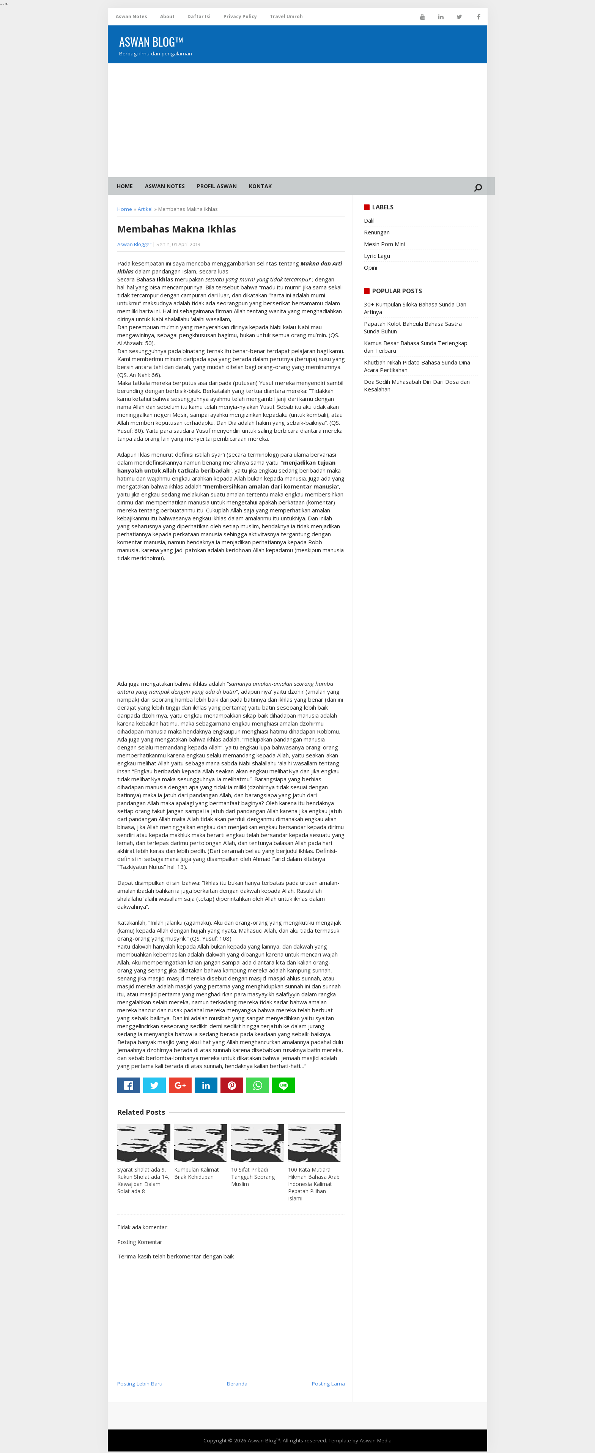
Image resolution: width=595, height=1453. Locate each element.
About (167, 16)
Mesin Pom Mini (384, 245)
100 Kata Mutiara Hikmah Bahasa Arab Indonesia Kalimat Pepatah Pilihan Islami (314, 1185)
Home (125, 186)
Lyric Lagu (377, 257)
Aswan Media (376, 1442)
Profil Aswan (217, 186)
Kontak (260, 186)
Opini (370, 269)
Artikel (145, 210)
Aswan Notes (131, 16)
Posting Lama (328, 1385)
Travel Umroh (286, 16)
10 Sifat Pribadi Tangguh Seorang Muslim (253, 1178)
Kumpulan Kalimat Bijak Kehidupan (196, 1174)
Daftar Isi (199, 16)
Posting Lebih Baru (139, 1385)
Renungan (377, 233)
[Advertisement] (297, 120)
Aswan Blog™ (264, 1442)
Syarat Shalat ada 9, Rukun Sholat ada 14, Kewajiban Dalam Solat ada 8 (143, 1181)
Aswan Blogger (134, 246)
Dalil (369, 222)
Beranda (237, 1385)
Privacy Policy (240, 16)
